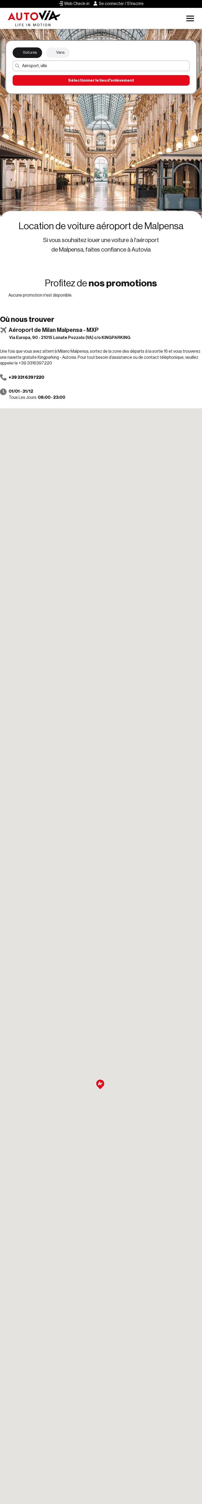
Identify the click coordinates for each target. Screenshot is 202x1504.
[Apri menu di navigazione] (190, 18)
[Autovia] (34, 18)
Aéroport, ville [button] (34, 65)
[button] (101, 1085)
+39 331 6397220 (26, 377)
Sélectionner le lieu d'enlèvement (101, 80)
